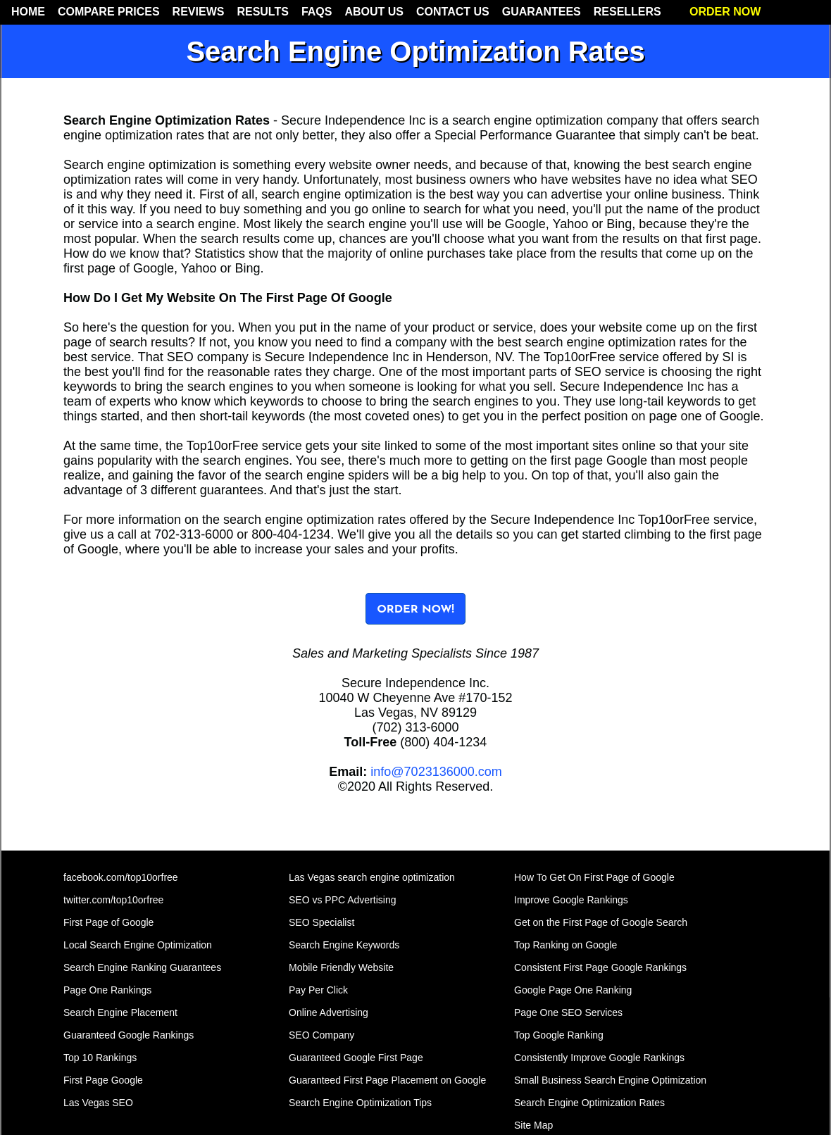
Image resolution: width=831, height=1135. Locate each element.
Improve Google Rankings (571, 899)
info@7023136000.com (435, 772)
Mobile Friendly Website (341, 967)
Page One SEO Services (568, 1012)
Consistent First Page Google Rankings (600, 967)
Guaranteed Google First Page (356, 1057)
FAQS (316, 12)
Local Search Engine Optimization (137, 945)
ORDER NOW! (415, 609)
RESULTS (262, 12)
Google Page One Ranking (573, 990)
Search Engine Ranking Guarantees (142, 967)
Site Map (533, 1125)
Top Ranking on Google (565, 945)
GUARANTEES (541, 12)
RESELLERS (627, 12)
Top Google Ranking (559, 1035)
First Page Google (103, 1080)
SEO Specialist (321, 922)
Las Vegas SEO (98, 1102)
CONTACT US (452, 12)
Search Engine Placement (120, 1012)
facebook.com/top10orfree (120, 877)
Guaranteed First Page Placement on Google (387, 1080)
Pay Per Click (318, 990)
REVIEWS (199, 12)
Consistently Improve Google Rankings (599, 1057)
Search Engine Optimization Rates (589, 1102)
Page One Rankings (107, 990)
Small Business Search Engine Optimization (610, 1080)
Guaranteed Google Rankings (128, 1035)
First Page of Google (108, 922)
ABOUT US (374, 12)
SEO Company (321, 1035)
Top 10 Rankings (100, 1057)
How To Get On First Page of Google (594, 877)
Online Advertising (328, 1012)
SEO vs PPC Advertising (342, 899)
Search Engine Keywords (344, 945)
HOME (28, 12)
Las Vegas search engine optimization (372, 877)
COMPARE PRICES (109, 12)
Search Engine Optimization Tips (360, 1102)
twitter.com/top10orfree (113, 899)
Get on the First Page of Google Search (600, 922)
